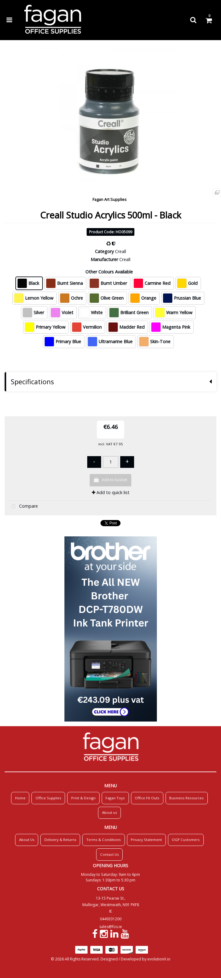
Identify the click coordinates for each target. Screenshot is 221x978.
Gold (187, 283)
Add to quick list (110, 492)
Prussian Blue (182, 298)
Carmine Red (152, 283)
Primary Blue (63, 341)
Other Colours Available (109, 272)
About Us (27, 839)
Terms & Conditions (103, 839)
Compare (23, 506)
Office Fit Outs (147, 798)
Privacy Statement (146, 839)
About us (109, 812)
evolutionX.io (158, 959)
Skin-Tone (154, 341)
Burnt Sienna (64, 283)
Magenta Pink (170, 327)
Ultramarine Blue (110, 341)
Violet (62, 312)
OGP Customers (186, 839)
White (91, 312)
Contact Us (109, 854)
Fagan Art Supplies (109, 199)
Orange (143, 298)
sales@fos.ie (110, 926)
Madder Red (126, 327)
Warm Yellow (173, 312)
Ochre (71, 298)
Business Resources (186, 798)
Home (20, 798)
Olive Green (107, 298)
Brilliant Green (129, 312)
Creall (120, 251)
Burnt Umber (108, 283)
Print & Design (83, 798)
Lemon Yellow (33, 298)
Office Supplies (48, 798)
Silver (33, 312)
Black (28, 283)
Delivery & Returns (60, 839)
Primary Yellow (45, 327)
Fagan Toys (115, 798)
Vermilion (87, 327)
